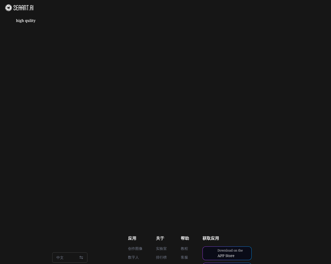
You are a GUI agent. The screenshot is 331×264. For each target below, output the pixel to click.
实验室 (161, 248)
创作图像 (135, 248)
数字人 (133, 257)
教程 (184, 248)
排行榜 (161, 257)
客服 (184, 257)
